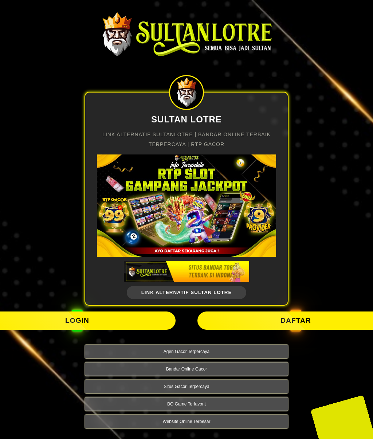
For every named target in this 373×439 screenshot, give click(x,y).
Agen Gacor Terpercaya (187, 351)
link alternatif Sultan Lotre (186, 292)
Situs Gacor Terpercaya (186, 386)
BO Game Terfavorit (186, 404)
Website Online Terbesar (187, 421)
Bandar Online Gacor (186, 369)
